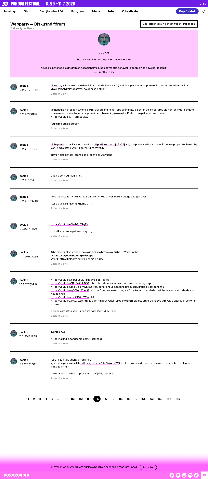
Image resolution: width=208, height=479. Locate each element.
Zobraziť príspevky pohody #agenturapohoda (169, 24)
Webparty (19, 24)
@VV (53, 196)
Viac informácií (128, 466)
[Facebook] (171, 475)
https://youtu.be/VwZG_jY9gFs (69, 224)
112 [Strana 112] (73, 398)
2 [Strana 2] (34, 398)
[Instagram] (184, 475)
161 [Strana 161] (143, 398)
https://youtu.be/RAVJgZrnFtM (69, 300)
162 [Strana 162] (151, 398)
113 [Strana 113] (81, 398)
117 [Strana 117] (113, 398)
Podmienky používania (22, 28)
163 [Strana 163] (160, 398)
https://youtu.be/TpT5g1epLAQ (94, 373)
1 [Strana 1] (28, 398)
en (205, 4)
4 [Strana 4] (46, 398)
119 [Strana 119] (128, 398)
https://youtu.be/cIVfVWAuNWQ (100, 363)
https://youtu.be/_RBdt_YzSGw (69, 116)
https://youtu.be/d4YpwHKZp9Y (75, 255)
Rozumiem (148, 467)
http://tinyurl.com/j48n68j (109, 144)
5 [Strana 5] (52, 398)
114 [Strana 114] (89, 398)
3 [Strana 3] (40, 398)
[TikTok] (196, 475)
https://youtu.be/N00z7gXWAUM (84, 147)
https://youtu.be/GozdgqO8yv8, (84, 311)
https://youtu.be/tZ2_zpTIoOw (119, 252)
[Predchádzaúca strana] (22, 399)
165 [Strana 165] (178, 398)
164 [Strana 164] (169, 398)
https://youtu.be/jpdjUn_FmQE (69, 286)
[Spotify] (190, 475)
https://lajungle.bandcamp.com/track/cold (76, 338)
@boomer (57, 252)
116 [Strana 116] (105, 398)
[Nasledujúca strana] (185, 399)
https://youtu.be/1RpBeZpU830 (70, 283)
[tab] (28, 11)
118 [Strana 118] (121, 398)
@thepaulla (57, 109)
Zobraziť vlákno (59, 94)
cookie (23, 85)
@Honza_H (57, 85)
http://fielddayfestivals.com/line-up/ (81, 258)
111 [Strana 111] (65, 398)
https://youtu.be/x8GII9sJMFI (69, 279)
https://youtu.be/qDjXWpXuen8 (70, 290)
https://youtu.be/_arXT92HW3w (70, 297)
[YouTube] (178, 475)
